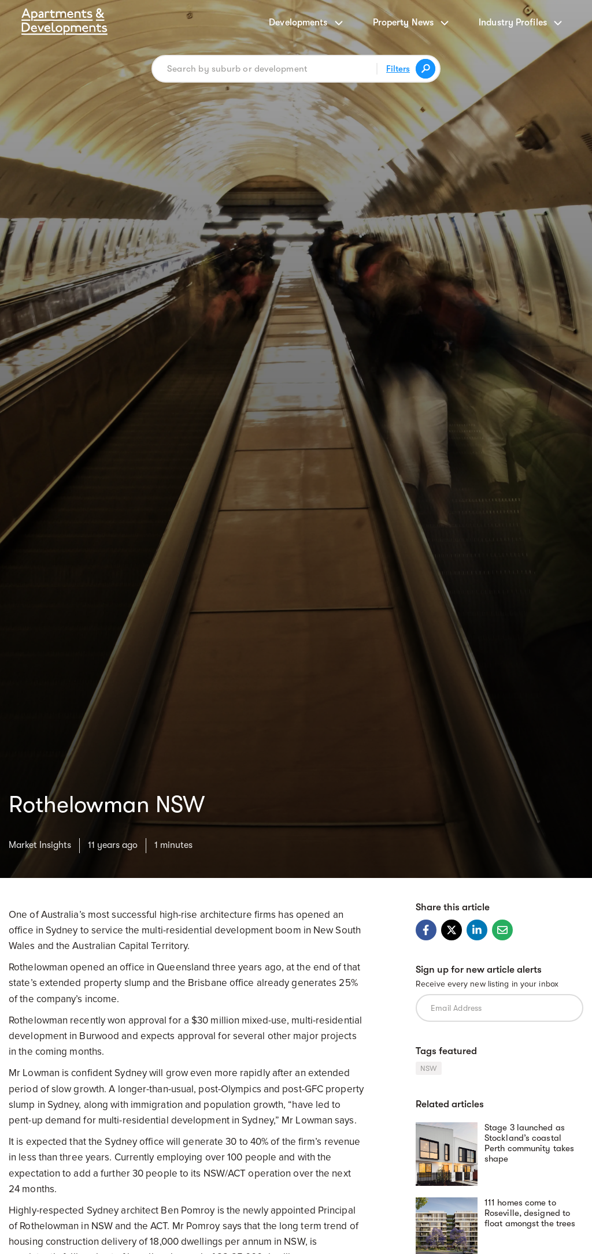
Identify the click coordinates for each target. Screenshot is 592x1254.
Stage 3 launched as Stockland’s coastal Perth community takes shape (529, 1143)
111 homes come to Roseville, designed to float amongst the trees (529, 1213)
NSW (428, 1068)
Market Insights (40, 845)
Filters (398, 69)
